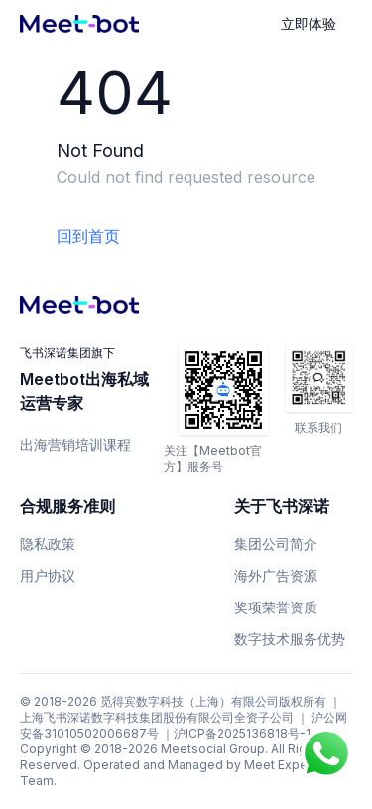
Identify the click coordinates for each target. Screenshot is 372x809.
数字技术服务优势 (289, 638)
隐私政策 (47, 543)
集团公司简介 (275, 543)
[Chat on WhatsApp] (326, 753)
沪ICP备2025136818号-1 (242, 733)
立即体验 (308, 23)
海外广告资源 (275, 575)
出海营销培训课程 (75, 444)
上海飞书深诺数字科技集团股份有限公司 (127, 717)
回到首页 (88, 236)
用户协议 (47, 575)
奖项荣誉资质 (275, 607)
